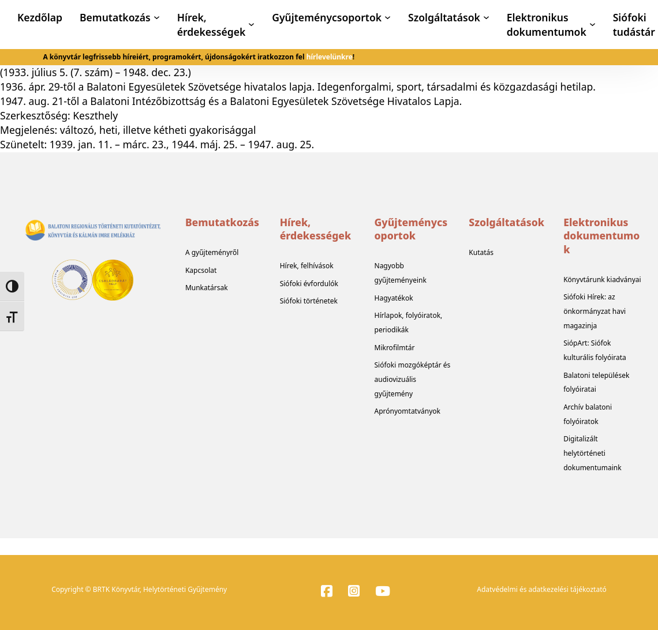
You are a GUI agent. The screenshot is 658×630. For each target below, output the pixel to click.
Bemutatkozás (115, 17)
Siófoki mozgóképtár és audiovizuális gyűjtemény (413, 379)
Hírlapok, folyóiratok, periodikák (409, 322)
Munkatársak (206, 287)
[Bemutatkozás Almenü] (157, 17)
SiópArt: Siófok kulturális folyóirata (594, 350)
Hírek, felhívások (307, 266)
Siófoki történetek (309, 301)
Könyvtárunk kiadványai (602, 279)
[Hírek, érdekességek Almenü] (251, 24)
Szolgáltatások (444, 17)
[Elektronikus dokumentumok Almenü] (592, 24)
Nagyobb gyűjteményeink (401, 273)
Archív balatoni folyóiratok (587, 414)
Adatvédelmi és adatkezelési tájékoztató (542, 589)
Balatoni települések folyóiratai (596, 382)
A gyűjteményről (212, 252)
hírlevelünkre (329, 57)
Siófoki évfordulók (309, 283)
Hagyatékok (394, 298)
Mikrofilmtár (395, 347)
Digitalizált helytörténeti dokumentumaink (592, 453)
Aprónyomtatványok (407, 411)
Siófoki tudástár (634, 24)
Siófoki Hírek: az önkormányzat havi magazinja (594, 311)
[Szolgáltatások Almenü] (486, 17)
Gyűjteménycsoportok (327, 17)
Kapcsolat (200, 270)
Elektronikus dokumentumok (546, 24)
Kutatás (481, 252)
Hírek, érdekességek (211, 24)
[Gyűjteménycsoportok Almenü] (387, 17)
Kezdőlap (39, 17)
